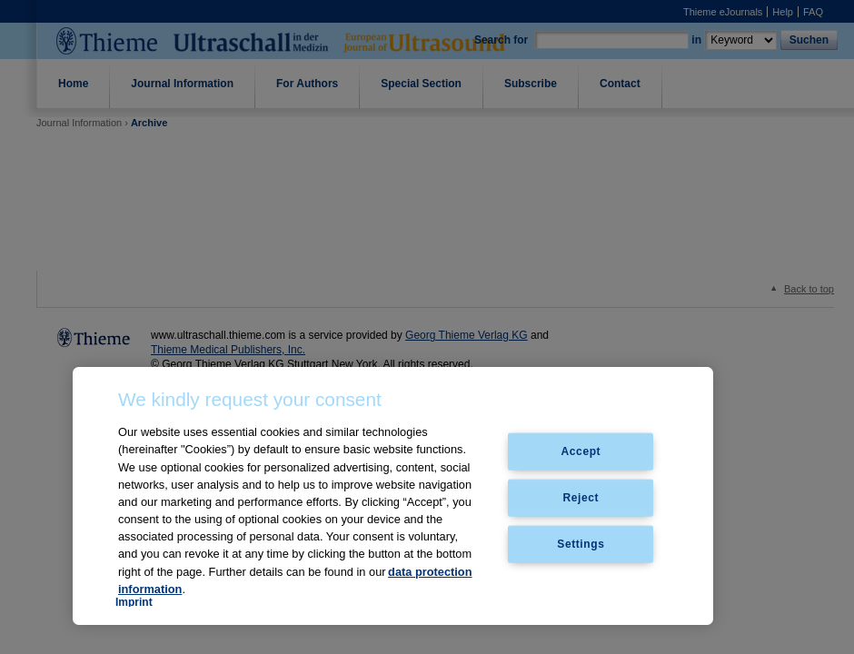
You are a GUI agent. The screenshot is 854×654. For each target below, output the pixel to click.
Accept (581, 451)
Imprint (134, 602)
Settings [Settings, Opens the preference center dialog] (580, 543)
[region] (393, 496)
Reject (581, 497)
